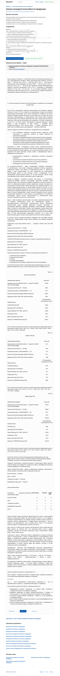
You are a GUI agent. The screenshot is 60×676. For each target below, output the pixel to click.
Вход (37, 2)
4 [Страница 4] (27, 611)
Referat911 (14, 671)
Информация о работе (23, 618)
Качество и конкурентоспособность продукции (18, 634)
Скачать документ (19, 69)
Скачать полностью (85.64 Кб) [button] (15, 58)
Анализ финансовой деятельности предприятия (22, 6)
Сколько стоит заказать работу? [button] (33, 58)
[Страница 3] (23, 611)
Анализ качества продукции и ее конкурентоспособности (21, 648)
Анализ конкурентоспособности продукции (17, 641)
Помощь (41, 2)
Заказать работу (49, 2)
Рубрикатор (8, 6)
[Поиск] (25, 2)
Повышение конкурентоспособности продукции (18, 636)
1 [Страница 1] (16, 611)
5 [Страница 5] (29, 611)
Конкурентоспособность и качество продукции (18, 638)
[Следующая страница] (34, 611)
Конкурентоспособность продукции (15, 626)
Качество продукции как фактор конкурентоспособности (21, 643)
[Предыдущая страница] (11, 611)
